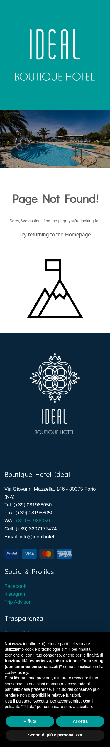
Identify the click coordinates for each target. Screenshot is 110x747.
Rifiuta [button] (29, 721)
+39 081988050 (32, 520)
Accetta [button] (80, 721)
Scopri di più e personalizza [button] (55, 735)
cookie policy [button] (16, 672)
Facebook (16, 586)
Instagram (15, 594)
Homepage (78, 235)
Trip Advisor (17, 602)
